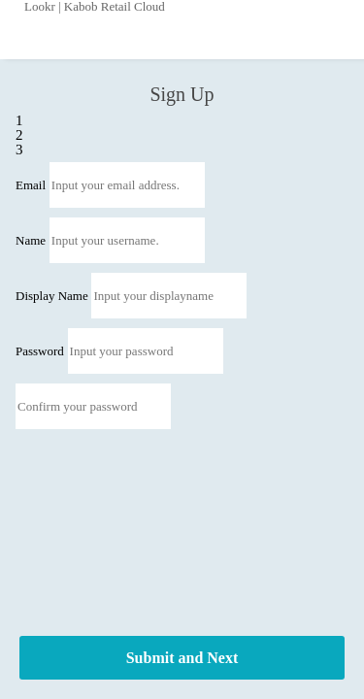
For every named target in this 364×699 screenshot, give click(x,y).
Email (31, 185)
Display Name (52, 295)
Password (40, 351)
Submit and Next (182, 657)
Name (31, 240)
